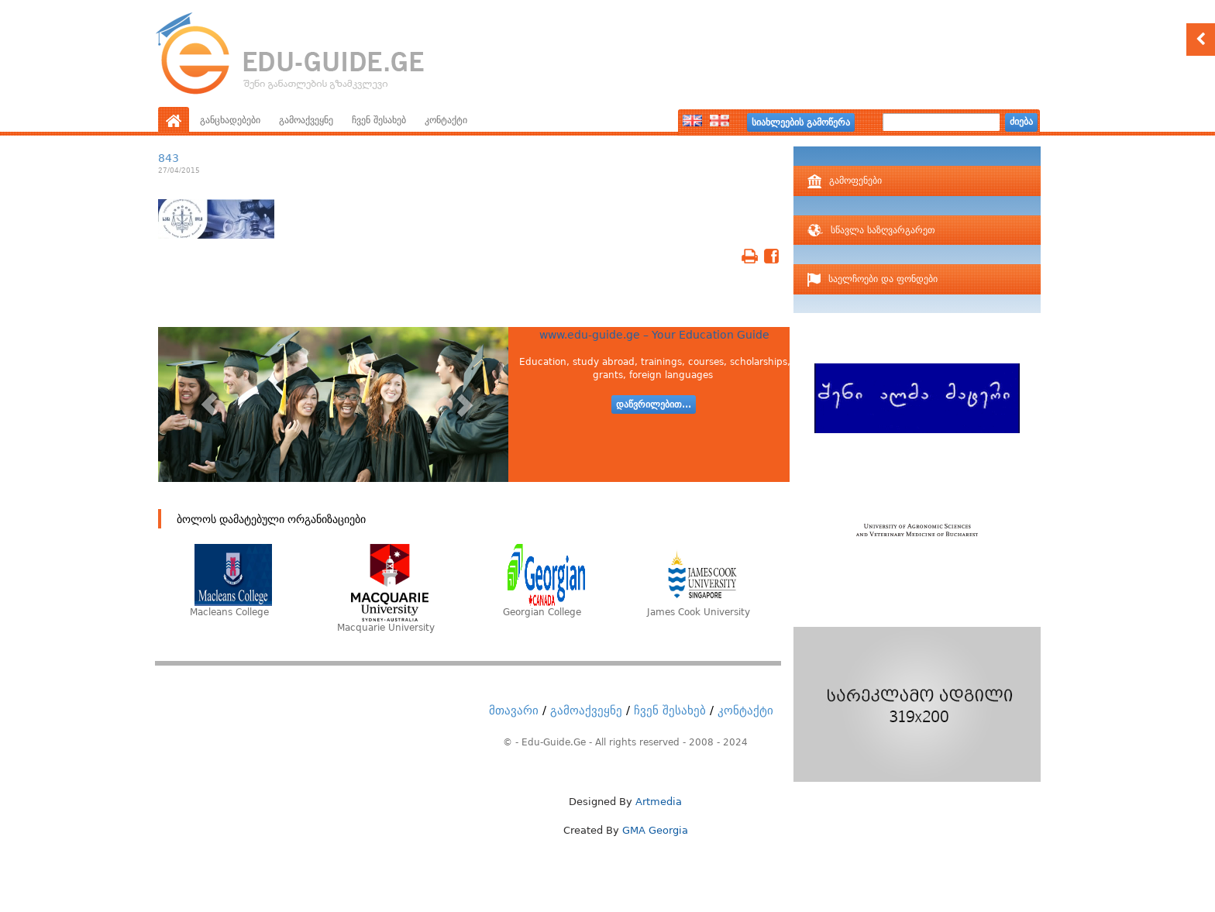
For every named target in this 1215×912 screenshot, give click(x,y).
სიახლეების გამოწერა (801, 122)
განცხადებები (230, 120)
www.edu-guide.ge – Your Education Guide (654, 335)
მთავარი (514, 711)
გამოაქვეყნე (306, 120)
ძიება (1021, 121)
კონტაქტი (446, 120)
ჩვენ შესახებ (379, 120)
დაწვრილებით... (653, 404)
